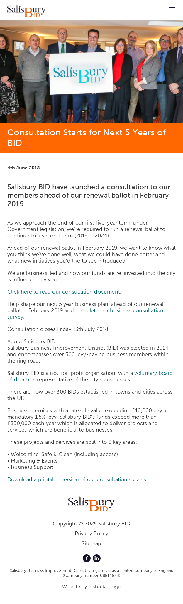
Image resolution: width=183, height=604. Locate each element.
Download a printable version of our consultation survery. (77, 479)
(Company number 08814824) (92, 575)
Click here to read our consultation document (63, 292)
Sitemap (91, 543)
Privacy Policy (92, 533)
